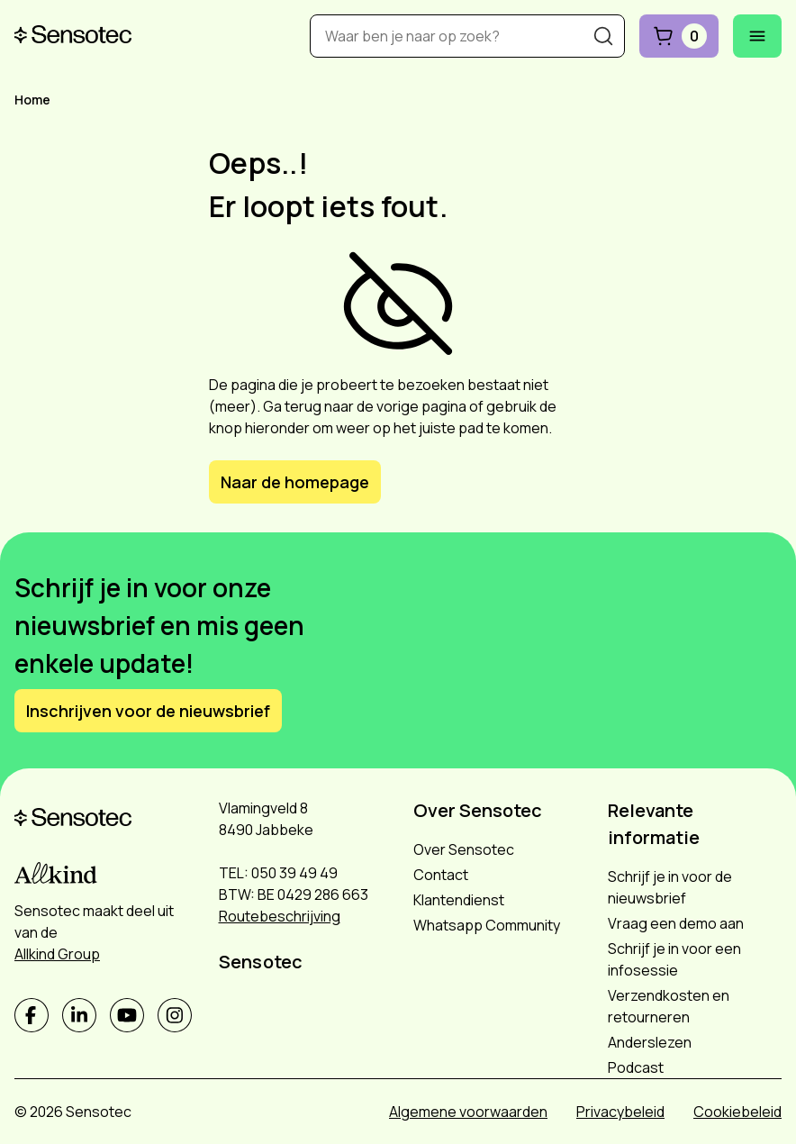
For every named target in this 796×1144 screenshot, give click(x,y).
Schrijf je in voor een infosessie (674, 959)
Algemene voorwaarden (468, 1111)
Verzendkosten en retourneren (668, 1006)
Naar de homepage (295, 482)
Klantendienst (458, 900)
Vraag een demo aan (676, 923)
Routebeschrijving (279, 916)
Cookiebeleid (737, 1111)
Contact (440, 875)
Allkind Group (57, 954)
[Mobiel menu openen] (757, 36)
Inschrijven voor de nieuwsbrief (148, 711)
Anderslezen (650, 1042)
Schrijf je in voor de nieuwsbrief (670, 887)
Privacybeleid (620, 1111)
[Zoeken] (603, 36)
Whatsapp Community (486, 925)
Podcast (636, 1067)
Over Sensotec (463, 849)
